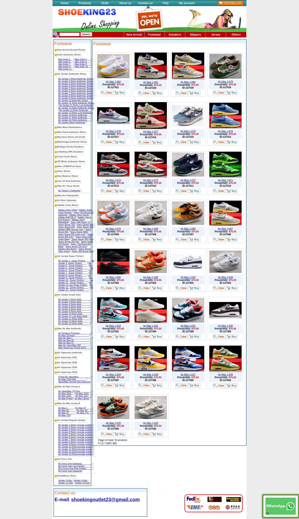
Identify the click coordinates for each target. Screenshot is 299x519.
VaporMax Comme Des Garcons (74, 381)
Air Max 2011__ (83, 396)
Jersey (215, 34)
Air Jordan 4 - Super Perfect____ (74, 264)
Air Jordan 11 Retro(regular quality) (75, 449)
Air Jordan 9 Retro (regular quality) (75, 444)
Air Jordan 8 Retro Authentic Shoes (75, 95)
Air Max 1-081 (150, 82)
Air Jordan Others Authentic (71, 122)
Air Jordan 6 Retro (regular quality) (75, 437)
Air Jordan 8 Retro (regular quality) (75, 442)
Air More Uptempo (66, 200)
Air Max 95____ (84, 410)
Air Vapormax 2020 (67, 362)
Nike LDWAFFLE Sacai (69, 166)
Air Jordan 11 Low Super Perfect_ (75, 283)
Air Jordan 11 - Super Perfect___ (75, 281)
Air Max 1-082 (113, 81)
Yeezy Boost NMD (79, 232)
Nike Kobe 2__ (65, 59)
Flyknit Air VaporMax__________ (74, 377)
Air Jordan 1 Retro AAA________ (74, 299)
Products (85, 3)
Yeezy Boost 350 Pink (82, 239)
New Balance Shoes (67, 176)
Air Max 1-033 (113, 325)
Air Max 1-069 (150, 228)
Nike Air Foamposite (68, 195)
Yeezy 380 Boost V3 (80, 222)
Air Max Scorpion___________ (73, 335)
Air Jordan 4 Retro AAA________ (74, 304)
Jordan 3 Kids (65, 480)
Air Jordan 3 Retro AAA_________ (75, 302)
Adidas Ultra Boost (67, 249)
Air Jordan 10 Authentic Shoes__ (74, 100)
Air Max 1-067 (225, 228)
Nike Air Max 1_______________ (74, 338)
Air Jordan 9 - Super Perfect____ (74, 276)
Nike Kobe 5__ (65, 61)
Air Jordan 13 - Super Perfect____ (75, 288)
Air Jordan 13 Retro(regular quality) (75, 454)
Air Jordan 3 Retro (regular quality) (75, 430)
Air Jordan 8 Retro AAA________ (74, 311)
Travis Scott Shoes (67, 156)
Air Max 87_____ (84, 408)
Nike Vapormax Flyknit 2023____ (74, 347)
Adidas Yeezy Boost (67, 205)
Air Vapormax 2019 (67, 367)
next (108, 443)
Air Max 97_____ (66, 413)
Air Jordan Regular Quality (71, 420)
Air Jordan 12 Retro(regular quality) (75, 451)
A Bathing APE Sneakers (70, 151)
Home (65, 3)
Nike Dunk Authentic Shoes (71, 132)
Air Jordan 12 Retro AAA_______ (74, 321)
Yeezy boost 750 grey (76, 246)
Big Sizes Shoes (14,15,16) (71, 137)
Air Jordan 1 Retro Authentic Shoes (75, 78)
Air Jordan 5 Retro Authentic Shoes (75, 88)
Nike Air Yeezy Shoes (68, 186)
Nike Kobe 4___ (82, 59)
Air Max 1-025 (113, 423)
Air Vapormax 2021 (67, 357)
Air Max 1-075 (225, 131)
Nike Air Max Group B (68, 403)
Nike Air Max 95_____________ (74, 340)
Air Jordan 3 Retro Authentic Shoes (75, 83)
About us (125, 3)
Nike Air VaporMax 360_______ (73, 345)
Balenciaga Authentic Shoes (72, 142)
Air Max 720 (64, 415)
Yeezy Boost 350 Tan (68, 241)
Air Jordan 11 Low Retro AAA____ (75, 316)
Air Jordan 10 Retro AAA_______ (74, 314)
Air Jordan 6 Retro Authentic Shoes (75, 91)
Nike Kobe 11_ (65, 69)
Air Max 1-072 (188, 180)
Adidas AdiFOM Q (67, 217)
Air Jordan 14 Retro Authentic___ (74, 115)
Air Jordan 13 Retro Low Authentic (75, 112)
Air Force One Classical (70, 471)
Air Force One (64, 459)
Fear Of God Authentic (69, 181)
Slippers (195, 34)
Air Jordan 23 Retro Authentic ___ (75, 120)
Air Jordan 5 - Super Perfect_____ (75, 266)
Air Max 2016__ (66, 393)
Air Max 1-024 (150, 423)
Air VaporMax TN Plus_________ (74, 391)
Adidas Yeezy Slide (67, 210)
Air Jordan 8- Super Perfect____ (75, 274)
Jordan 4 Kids (80, 480)
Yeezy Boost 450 (66, 227)
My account (187, 3)
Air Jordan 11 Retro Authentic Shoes (76, 103)
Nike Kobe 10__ (82, 66)
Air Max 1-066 (113, 277)
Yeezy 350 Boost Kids (82, 251)
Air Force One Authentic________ (75, 463)
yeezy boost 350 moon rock (71, 234)
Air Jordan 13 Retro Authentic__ (75, 110)
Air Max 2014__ (66, 396)
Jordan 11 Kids (65, 483)
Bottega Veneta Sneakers (70, 146)
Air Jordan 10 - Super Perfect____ (75, 278)
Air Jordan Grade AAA (69, 294)
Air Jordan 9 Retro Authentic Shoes (75, 98)
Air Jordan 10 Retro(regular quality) (75, 447)
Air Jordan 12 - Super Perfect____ (75, 286)
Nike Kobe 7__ (65, 64)
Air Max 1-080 (188, 82)
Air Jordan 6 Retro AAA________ (74, 309)
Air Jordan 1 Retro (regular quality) (75, 425)
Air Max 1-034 (225, 277)
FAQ (166, 3)
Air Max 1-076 (188, 131)
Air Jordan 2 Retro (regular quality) (75, 427)
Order (105, 3)
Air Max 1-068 (188, 228)
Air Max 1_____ (66, 408)
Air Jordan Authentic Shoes (71, 74)
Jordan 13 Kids (82, 483)
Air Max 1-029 (113, 374)
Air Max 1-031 (188, 325)
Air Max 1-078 (113, 131)
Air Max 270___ (84, 413)
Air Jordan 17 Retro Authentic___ (74, 117)
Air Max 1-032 (150, 325)
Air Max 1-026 (225, 374)
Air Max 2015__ (83, 393)
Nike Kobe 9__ (65, 66)
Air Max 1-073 (150, 180)
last (115, 443)
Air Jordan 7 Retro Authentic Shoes (75, 93)
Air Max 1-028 (150, 374)
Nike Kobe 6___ (82, 61)
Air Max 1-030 (225, 325)
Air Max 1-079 (225, 81)
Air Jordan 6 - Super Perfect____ (75, 269)
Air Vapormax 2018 (67, 372)
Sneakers (175, 34)
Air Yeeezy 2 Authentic (69, 190)
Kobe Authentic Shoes (69, 54)
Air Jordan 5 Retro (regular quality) (75, 434)
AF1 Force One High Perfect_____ (75, 468)
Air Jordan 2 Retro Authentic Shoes (75, 81)
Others (236, 34)
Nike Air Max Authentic (69, 328)
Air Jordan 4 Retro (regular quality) (75, 432)
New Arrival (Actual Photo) (71, 50)
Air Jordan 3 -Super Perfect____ (76, 262)
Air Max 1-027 (188, 374)
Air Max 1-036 (150, 277)
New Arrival (134, 34)
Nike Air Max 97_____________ (74, 343)
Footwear (154, 34)
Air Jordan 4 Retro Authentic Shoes (75, 86)
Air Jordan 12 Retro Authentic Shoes (76, 108)
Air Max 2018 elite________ (72, 379)
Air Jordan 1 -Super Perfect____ (74, 261)
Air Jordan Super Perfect (70, 256)
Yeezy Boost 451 (85, 227)
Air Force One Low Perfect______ (75, 466)
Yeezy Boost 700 (66, 224)
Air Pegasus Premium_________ (74, 333)
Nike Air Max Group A (68, 386)
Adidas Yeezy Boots (79, 215)
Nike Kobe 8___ (82, 64)
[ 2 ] (102, 443)
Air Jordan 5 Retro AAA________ (74, 306)
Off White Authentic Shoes (71, 161)
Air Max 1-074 (113, 180)
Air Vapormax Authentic (69, 352)
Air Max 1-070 (113, 228)
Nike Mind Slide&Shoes (69, 127)
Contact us (145, 3)
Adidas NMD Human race (70, 229)
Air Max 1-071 (225, 180)
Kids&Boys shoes (66, 476)
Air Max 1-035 (188, 277)
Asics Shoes (63, 171)
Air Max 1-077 (150, 131)
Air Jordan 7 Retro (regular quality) (75, 439)
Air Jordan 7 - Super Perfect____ (75, 271)
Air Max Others (82, 398)
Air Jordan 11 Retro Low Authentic (76, 105)
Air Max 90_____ (66, 410)
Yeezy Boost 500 (85, 224)
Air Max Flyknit (65, 398)
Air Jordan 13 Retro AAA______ (74, 323)
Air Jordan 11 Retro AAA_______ (74, 319)
